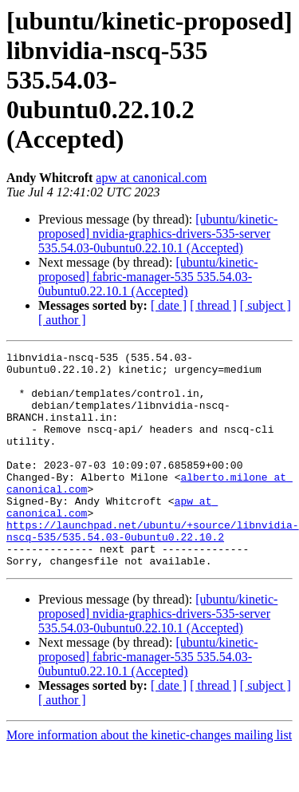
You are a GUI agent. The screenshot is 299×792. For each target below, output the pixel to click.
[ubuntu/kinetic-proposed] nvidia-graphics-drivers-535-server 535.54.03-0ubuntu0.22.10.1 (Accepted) (157, 233)
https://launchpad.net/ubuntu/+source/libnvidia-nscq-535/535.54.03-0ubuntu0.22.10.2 (152, 567)
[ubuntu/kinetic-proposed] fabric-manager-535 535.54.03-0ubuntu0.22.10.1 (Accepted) (148, 276)
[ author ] (62, 320)
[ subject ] (265, 305)
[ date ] (169, 305)
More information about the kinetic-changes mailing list (149, 778)
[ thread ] (213, 305)
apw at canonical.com (151, 177)
